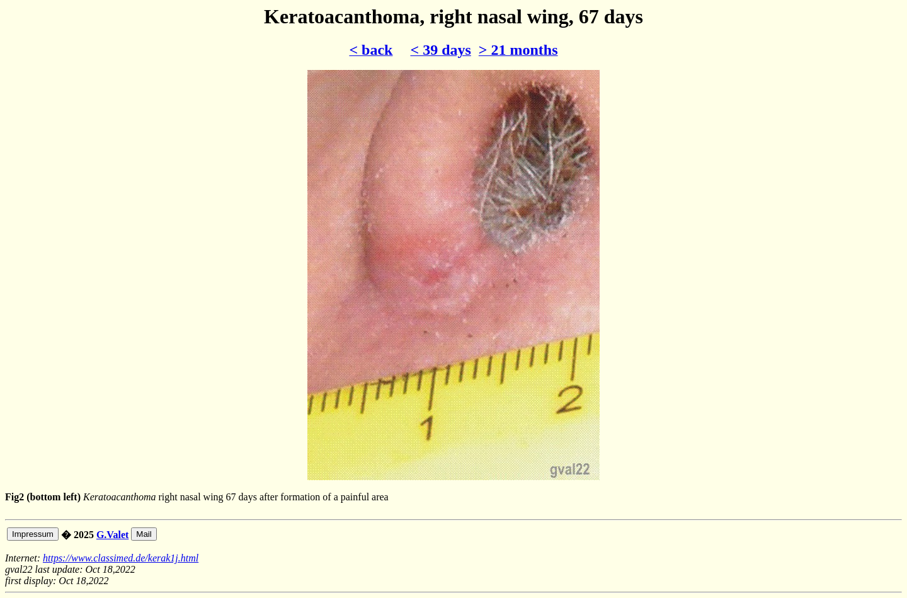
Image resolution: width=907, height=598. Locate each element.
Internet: (24, 558)
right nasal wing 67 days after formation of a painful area (453, 522)
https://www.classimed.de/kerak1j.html (120, 558)
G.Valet (112, 534)
